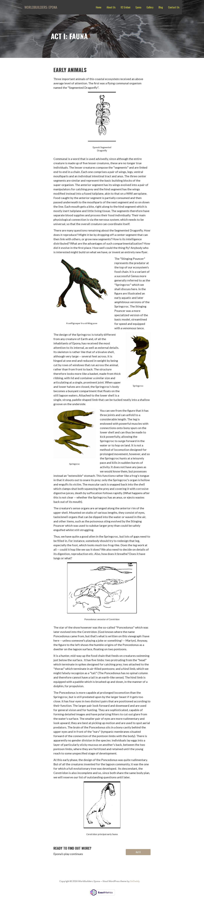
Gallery (150, 7)
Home (98, 7)
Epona (138, 7)
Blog (161, 7)
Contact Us (173, 7)
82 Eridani (125, 7)
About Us (111, 7)
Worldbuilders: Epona (40, 7)
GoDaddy (135, 881)
